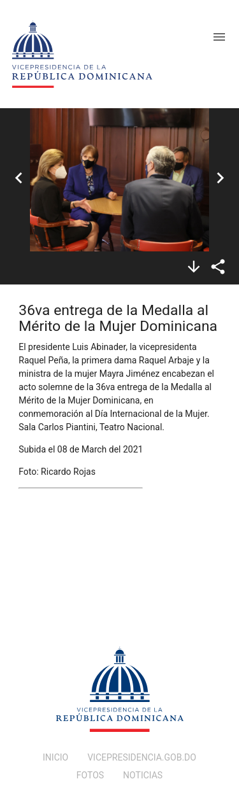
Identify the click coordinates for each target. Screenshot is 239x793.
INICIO (55, 757)
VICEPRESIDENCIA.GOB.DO (141, 757)
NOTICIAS (143, 775)
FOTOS (90, 775)
